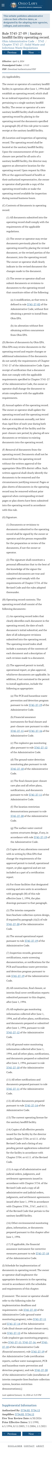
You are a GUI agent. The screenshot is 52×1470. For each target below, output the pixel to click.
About (40, 1446)
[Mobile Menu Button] (3, 5)
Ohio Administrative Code (18, 41)
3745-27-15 (17, 731)
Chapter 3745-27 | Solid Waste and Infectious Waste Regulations (23, 46)
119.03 (26, 65)
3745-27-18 (42, 1253)
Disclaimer (15, 1446)
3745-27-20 (17, 816)
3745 (41, 41)
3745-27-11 (35, 794)
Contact (29, 1446)
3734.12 (35, 1410)
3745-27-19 (35, 705)
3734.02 (25, 1410)
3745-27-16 (35, 731)
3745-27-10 (17, 768)
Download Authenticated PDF (22, 69)
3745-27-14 (31, 1105)
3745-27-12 (40, 747)
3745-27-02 (33, 304)
